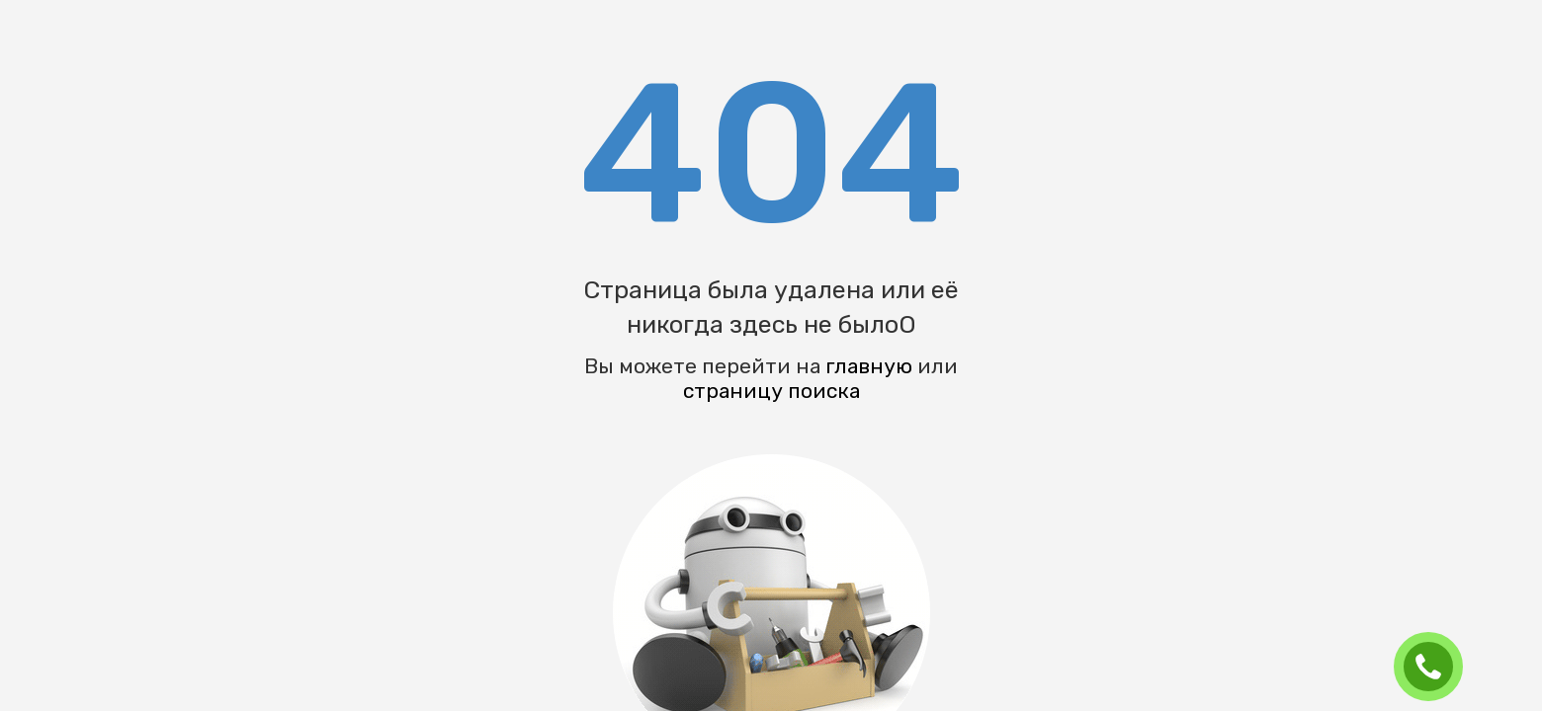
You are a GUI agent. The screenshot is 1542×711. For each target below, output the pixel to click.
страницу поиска (771, 390)
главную (868, 366)
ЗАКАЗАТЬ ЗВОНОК (1436, 667)
